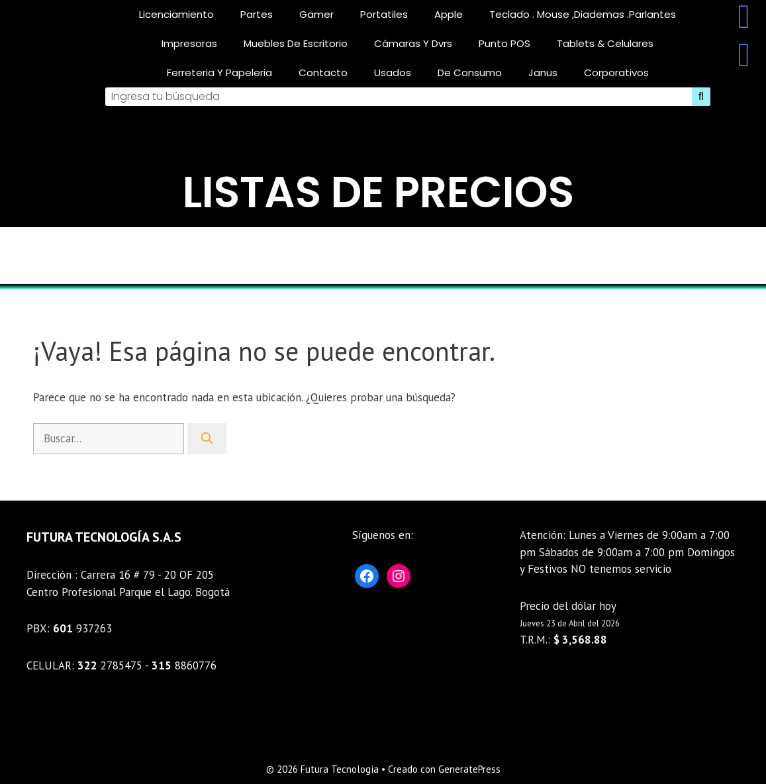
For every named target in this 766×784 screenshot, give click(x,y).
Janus (542, 72)
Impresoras (189, 43)
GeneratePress (469, 769)
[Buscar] (206, 439)
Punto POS (504, 43)
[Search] (701, 96)
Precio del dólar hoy (568, 606)
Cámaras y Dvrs (413, 43)
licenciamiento (176, 14)
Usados (392, 72)
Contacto (323, 72)
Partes (256, 14)
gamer (316, 14)
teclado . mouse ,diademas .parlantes (582, 14)
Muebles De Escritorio (296, 43)
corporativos (616, 72)
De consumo (470, 72)
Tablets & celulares (605, 43)
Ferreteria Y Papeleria (219, 72)
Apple (448, 14)
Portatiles (384, 14)
